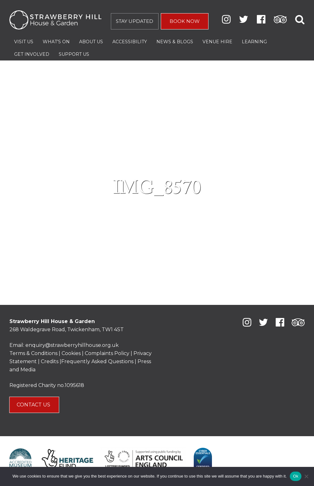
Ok (295, 476)
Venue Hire (217, 41)
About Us (91, 41)
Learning (254, 41)
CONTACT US (34, 405)
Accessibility (129, 41)
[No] (306, 476)
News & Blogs (174, 41)
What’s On (56, 41)
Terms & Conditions (33, 353)
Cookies (72, 353)
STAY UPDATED (134, 21)
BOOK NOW (185, 21)
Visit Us (23, 41)
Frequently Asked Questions (97, 361)
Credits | (51, 361)
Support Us (74, 54)
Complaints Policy (107, 353)
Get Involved (31, 54)
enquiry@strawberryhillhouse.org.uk (72, 345)
